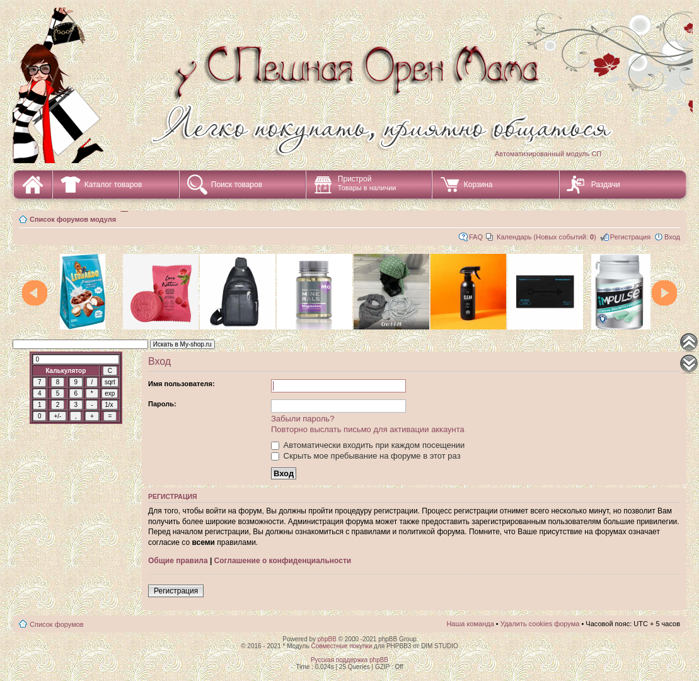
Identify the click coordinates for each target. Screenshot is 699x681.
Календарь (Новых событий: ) (546, 237)
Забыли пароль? (302, 418)
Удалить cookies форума (540, 623)
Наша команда (470, 623)
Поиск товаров (236, 184)
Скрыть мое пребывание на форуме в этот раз (366, 456)
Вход (672, 237)
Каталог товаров (113, 184)
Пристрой (367, 183)
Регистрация (630, 237)
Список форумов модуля (73, 219)
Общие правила (178, 560)
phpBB (327, 639)
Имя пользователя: (181, 383)
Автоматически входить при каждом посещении (368, 445)
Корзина (478, 184)
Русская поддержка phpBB (349, 659)
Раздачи (605, 184)
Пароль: (162, 404)
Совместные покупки (341, 646)
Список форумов (57, 624)
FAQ (476, 237)
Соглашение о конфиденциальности (283, 560)
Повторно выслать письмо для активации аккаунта (368, 429)
